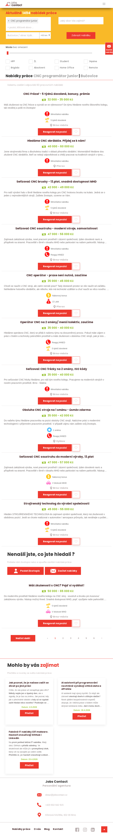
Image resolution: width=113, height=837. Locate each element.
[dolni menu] (104, 829)
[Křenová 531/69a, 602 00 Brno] (56, 815)
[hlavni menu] (104, 4)
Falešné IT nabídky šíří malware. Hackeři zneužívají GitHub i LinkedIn (28, 735)
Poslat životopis (25, 571)
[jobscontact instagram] (85, 830)
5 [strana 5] (86, 638)
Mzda (9, 47)
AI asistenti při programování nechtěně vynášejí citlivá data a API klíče (81, 686)
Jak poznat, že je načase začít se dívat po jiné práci (29, 684)
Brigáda (15, 67)
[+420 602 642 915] (56, 805)
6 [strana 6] (94, 638)
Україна (93, 61)
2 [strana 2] (63, 638)
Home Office (67, 67)
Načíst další (23, 638)
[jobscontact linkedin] (93, 830)
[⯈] (102, 638)
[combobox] (28, 24)
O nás (37, 829)
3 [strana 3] (70, 638)
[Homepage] (14, 4)
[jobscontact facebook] (77, 830)
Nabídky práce (21, 829)
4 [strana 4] (78, 638)
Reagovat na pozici (55, 131)
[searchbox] (26, 27)
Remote (93, 67)
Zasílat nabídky (109, 48)
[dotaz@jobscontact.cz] (56, 795)
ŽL (35, 61)
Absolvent (39, 67)
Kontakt (58, 829)
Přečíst (29, 713)
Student (64, 61)
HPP (13, 61)
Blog (47, 829)
